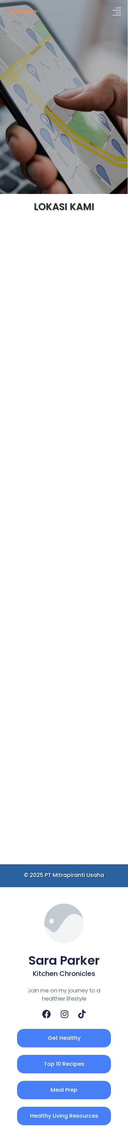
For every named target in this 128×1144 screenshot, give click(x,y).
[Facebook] (46, 1014)
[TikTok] (82, 1014)
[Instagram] (64, 1014)
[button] (117, 11)
